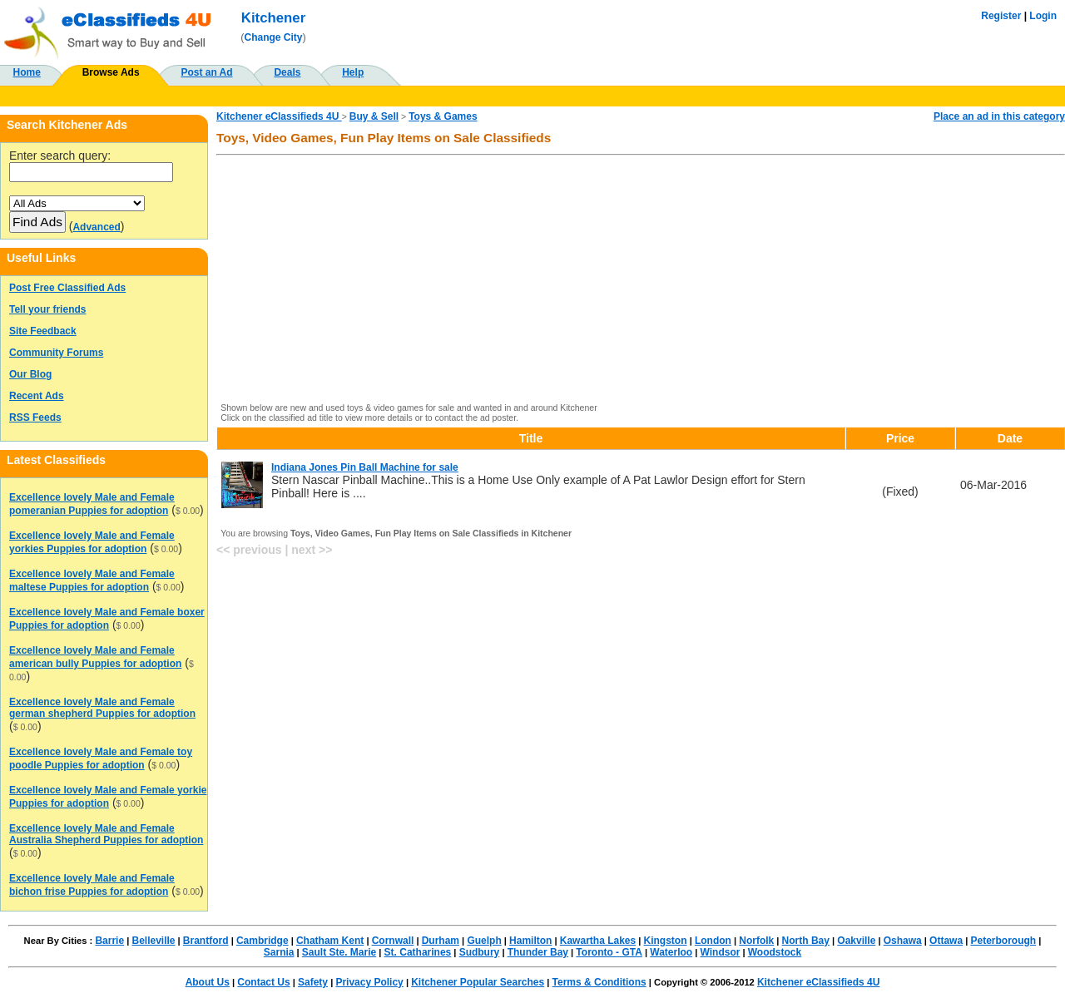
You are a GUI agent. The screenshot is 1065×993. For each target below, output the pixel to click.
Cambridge (262, 940)
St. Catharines (418, 952)
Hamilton (530, 940)
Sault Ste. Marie (339, 952)
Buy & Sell (374, 116)
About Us (208, 982)
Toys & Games (443, 116)
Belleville (153, 940)
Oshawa (903, 940)
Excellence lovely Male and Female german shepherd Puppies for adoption (102, 707)
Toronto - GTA (609, 952)
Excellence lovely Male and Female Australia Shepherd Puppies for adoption (106, 834)
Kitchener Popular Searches (477, 982)
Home (27, 72)
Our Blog (30, 374)
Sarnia (279, 952)
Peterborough (1003, 940)
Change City (274, 37)
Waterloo (671, 952)
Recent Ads (36, 396)
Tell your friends (47, 309)
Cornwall (393, 940)
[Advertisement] (640, 280)
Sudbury (479, 952)
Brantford (206, 940)
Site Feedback (43, 331)
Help (353, 72)
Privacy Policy (369, 982)
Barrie (109, 940)
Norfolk (756, 940)
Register (1001, 16)
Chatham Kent (330, 940)
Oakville (856, 940)
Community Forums (56, 352)
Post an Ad (206, 72)
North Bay (806, 940)
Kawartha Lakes (598, 940)
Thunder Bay (538, 952)
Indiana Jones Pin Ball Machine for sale (364, 467)
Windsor (721, 952)
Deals (287, 72)
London (713, 940)
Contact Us (263, 982)
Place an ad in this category (999, 116)
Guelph (484, 940)
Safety (313, 982)
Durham (440, 940)
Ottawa (946, 940)
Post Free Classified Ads (67, 288)
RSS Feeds (35, 417)
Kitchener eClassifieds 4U (279, 116)
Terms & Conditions (599, 982)
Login (1043, 16)
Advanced (96, 227)
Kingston (665, 940)
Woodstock (774, 952)
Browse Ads (111, 72)
